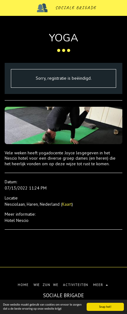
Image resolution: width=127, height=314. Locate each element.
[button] (7, 8)
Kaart (67, 204)
